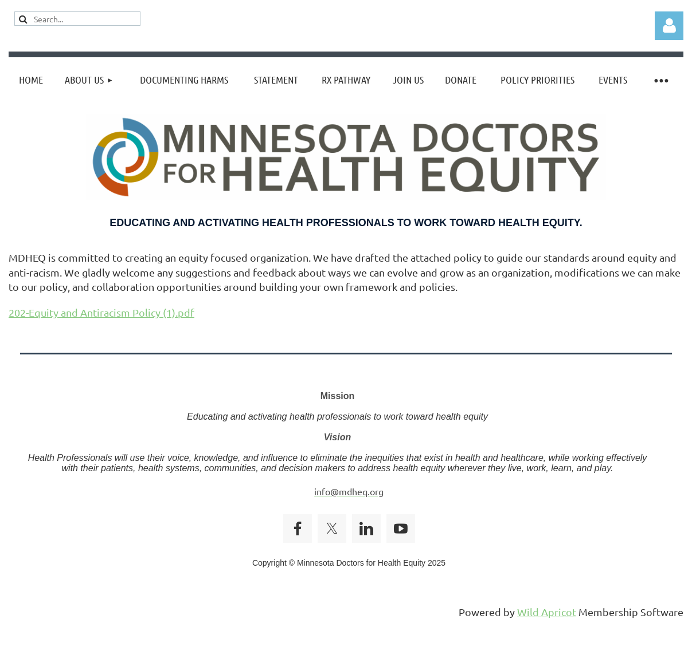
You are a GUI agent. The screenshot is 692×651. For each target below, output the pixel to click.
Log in (669, 25)
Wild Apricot (546, 612)
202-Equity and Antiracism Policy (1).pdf (101, 312)
